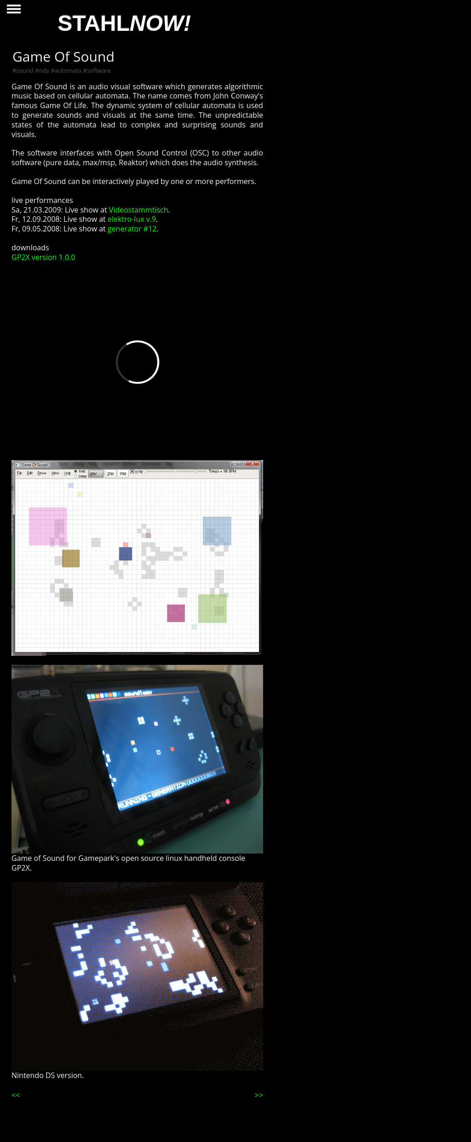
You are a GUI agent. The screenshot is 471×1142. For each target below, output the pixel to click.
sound (24, 70)
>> (259, 1095)
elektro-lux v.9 (132, 219)
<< (15, 1095)
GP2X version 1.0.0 (43, 257)
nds (44, 70)
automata (68, 70)
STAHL (124, 23)
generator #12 (132, 229)
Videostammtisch (138, 210)
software (99, 70)
